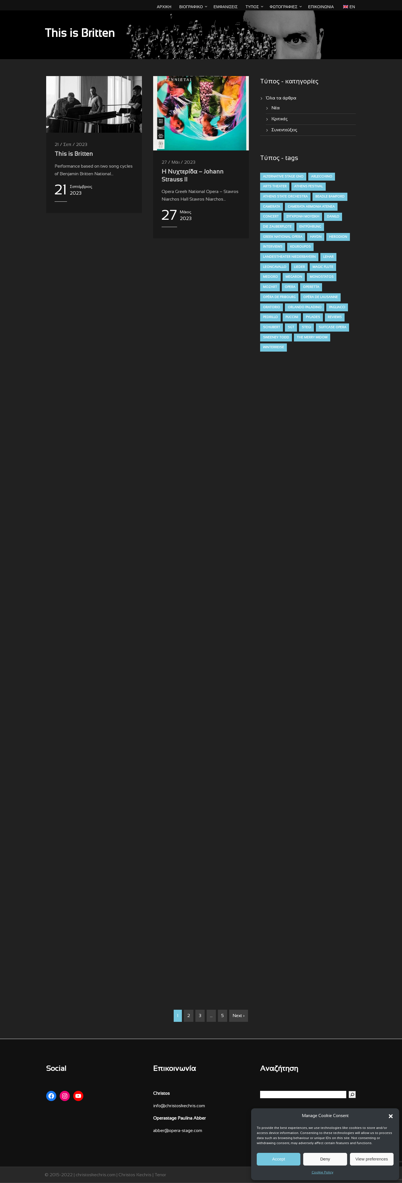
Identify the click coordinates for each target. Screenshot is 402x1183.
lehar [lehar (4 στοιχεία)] (328, 257)
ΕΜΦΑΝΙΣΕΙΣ (226, 7)
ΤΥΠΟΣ (252, 7)
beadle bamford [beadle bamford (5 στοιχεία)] (330, 196)
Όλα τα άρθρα (281, 98)
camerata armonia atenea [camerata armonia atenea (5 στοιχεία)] (311, 206)
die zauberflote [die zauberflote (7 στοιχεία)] (277, 226)
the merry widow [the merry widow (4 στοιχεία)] (312, 337)
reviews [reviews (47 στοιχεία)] (335, 317)
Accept (278, 1159)
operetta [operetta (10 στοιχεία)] (311, 287)
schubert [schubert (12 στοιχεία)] (271, 327)
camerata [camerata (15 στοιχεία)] (271, 206)
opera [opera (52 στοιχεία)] (290, 287)
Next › (239, 1016)
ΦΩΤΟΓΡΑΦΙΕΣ (284, 7)
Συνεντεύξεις (284, 130)
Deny (325, 1159)
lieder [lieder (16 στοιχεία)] (299, 267)
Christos (161, 1093)
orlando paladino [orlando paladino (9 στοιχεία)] (304, 307)
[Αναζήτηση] (352, 1094)
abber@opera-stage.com (177, 1131)
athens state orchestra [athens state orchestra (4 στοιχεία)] (285, 196)
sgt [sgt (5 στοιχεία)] (291, 327)
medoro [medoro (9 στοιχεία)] (270, 277)
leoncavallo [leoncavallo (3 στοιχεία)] (274, 267)
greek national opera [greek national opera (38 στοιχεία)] (282, 237)
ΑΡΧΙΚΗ (164, 7)
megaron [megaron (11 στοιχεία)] (293, 277)
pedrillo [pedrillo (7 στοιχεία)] (270, 317)
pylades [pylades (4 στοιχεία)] (313, 317)
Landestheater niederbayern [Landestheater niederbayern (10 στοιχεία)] (289, 257)
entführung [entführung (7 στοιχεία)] (310, 226)
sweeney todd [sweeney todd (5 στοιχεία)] (276, 337)
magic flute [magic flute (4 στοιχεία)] (322, 267)
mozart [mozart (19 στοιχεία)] (270, 287)
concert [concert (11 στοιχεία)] (271, 216)
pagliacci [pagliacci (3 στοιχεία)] (337, 307)
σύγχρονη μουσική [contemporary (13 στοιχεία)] (302, 216)
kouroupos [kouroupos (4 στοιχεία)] (300, 246)
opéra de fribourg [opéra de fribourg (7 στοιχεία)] (279, 297)
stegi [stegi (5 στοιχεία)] (306, 327)
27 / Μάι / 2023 (178, 162)
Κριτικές (279, 119)
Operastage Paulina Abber (179, 1118)
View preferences (372, 1159)
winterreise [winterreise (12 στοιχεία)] (273, 347)
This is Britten (74, 154)
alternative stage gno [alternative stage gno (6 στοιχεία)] (283, 176)
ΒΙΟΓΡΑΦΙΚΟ (191, 7)
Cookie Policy (322, 1172)
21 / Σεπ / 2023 (71, 145)
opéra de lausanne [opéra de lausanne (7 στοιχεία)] (320, 297)
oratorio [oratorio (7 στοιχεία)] (271, 307)
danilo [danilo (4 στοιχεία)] (333, 216)
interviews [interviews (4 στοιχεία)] (272, 246)
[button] (391, 1116)
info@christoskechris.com (179, 1106)
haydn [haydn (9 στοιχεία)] (315, 237)
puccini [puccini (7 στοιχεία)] (291, 317)
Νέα (275, 108)
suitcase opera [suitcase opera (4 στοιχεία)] (332, 327)
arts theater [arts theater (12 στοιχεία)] (275, 186)
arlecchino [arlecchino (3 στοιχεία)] (321, 176)
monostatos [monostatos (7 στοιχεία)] (322, 277)
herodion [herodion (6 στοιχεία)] (338, 237)
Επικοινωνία (321, 7)
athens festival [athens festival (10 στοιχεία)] (308, 186)
